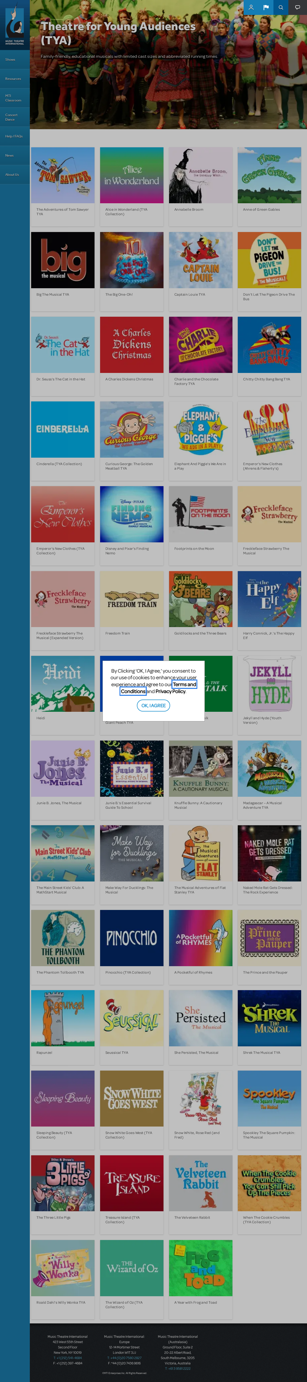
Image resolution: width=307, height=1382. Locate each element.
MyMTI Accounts (251, 7)
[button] (266, 7)
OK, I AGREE (153, 705)
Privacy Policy (170, 691)
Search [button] (280, 7)
